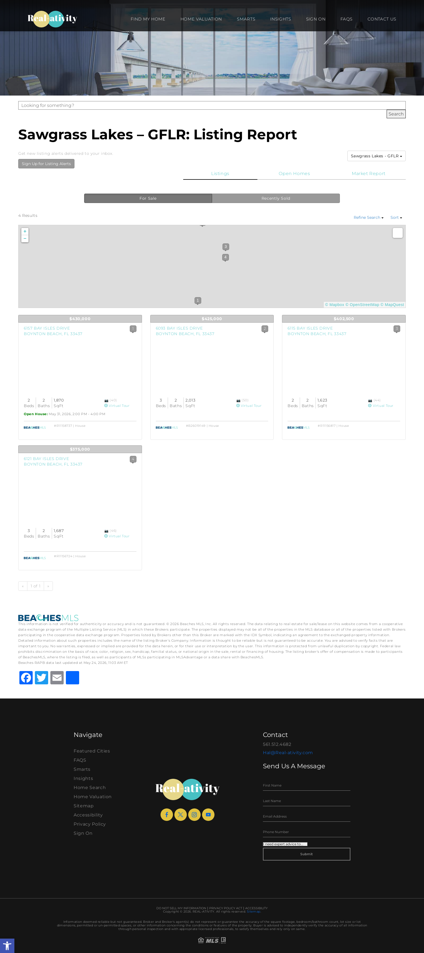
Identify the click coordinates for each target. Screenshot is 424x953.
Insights (280, 19)
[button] (7, 946)
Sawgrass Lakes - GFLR (376, 155)
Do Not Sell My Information (181, 908)
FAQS (346, 19)
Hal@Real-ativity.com (288, 752)
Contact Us (382, 19)
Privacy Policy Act (225, 908)
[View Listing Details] (80, 363)
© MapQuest (392, 304)
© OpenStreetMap (362, 304)
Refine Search (369, 217)
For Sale (148, 198)
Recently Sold (276, 198)
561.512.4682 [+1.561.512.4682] (277, 744)
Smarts (246, 19)
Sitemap (84, 805)
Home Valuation (201, 19)
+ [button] (25, 231)
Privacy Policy (90, 824)
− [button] (25, 238)
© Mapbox (334, 304)
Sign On (316, 19)
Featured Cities (92, 751)
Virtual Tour (117, 406)
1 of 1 (36, 586)
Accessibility (88, 815)
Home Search (90, 787)
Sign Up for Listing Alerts (46, 163)
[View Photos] (107, 400)
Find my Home (148, 19)
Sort (396, 217)
